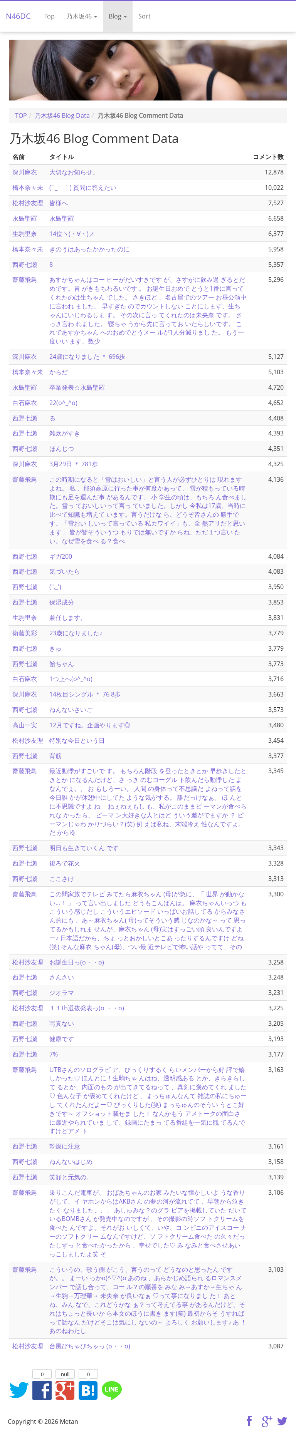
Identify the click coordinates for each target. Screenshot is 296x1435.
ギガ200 (60, 556)
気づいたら (64, 571)
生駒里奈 (24, 233)
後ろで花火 (64, 863)
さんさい (61, 977)
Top (49, 16)
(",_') (55, 587)
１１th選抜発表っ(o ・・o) (86, 1008)
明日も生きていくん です (84, 848)
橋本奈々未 (27, 187)
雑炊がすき (64, 433)
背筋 (55, 756)
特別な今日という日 (77, 740)
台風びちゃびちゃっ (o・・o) (89, 1346)
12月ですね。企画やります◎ (89, 725)
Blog (118, 16)
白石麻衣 (24, 403)
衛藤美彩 (24, 633)
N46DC (18, 16)
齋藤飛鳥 (24, 279)
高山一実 (24, 725)
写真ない (61, 1023)
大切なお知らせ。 (74, 172)
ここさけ (61, 878)
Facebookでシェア (42, 1390)
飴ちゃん (61, 664)
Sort (144, 16)
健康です (61, 1039)
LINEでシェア (111, 1390)
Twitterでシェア (19, 1390)
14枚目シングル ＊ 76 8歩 (85, 694)
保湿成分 (61, 602)
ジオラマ (61, 992)
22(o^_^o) (63, 403)
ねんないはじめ (70, 1161)
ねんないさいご (70, 709)
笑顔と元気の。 (70, 1177)
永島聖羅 (24, 218)
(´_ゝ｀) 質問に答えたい (82, 187)
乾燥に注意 (64, 1146)
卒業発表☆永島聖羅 (77, 387)
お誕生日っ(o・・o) (76, 962)
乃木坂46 (81, 16)
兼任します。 (67, 617)
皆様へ (58, 203)
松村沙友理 (27, 203)
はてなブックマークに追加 (88, 1390)
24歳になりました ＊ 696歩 (87, 356)
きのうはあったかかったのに (89, 249)
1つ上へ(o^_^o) (70, 679)
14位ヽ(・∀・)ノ (72, 233)
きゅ (55, 648)
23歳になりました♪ (76, 633)
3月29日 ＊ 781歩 (73, 464)
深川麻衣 (24, 172)
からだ (58, 372)
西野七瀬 (24, 264)
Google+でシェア (65, 1390)
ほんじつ (61, 448)
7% (53, 1054)
